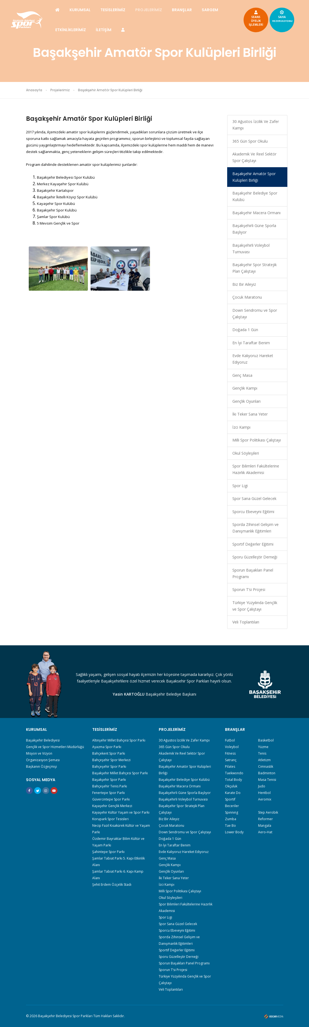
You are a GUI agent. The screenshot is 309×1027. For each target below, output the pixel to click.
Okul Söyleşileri (245, 453)
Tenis (262, 753)
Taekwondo (234, 773)
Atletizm (264, 760)
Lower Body (234, 832)
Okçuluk (231, 786)
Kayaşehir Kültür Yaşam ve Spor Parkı (120, 812)
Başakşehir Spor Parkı (109, 779)
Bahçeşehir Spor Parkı (109, 766)
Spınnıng (231, 812)
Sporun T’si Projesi (248, 589)
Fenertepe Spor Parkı (108, 792)
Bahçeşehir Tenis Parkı (109, 786)
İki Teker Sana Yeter (250, 414)
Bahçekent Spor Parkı (108, 753)
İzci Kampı (241, 427)
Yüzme (263, 746)
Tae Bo (230, 825)
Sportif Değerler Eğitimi (252, 544)
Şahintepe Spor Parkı (108, 851)
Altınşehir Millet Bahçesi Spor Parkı (118, 740)
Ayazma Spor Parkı (106, 746)
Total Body (233, 779)
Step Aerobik (268, 812)
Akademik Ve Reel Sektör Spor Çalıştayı (254, 157)
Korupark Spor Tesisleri (110, 819)
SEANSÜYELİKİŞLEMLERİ (256, 18)
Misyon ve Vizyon (39, 753)
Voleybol (232, 746)
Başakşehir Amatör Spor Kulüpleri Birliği (254, 177)
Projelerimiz (60, 90)
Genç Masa (242, 375)
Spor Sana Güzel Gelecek (254, 498)
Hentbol (264, 792)
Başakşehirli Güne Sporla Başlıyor (254, 229)
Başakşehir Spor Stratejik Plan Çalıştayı (254, 268)
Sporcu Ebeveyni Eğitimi (253, 511)
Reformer (265, 819)
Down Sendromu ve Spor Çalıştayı (254, 313)
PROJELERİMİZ (148, 10)
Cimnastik (265, 766)
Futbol (230, 740)
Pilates (230, 766)
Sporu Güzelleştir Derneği (254, 557)
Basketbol (266, 740)
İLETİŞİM (103, 30)
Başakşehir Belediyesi (43, 740)
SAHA (282, 16)
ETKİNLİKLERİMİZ (70, 30)
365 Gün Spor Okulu (250, 141)
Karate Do (233, 792)
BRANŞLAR (182, 10)
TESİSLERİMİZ (112, 10)
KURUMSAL (80, 10)
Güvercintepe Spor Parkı (111, 799)
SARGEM (210, 10)
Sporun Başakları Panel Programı (252, 573)
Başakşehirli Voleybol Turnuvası (251, 248)
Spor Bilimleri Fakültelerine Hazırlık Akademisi (255, 469)
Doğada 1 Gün (245, 329)
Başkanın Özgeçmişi (41, 766)
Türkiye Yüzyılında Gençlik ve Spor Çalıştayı (254, 606)
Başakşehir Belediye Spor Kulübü (254, 196)
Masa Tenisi (267, 779)
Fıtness (230, 753)
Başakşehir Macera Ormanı (256, 212)
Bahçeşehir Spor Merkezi (111, 760)
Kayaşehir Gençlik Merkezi (112, 806)
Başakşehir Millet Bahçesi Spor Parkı (120, 773)
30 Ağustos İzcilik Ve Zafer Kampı (255, 125)
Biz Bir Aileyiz (244, 284)
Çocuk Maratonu (247, 297)
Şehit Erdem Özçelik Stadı (111, 884)
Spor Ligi (240, 485)
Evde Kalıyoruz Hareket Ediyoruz (252, 359)
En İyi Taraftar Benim (251, 342)
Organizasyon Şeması (43, 760)
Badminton (266, 773)
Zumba (230, 819)
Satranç (230, 760)
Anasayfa (34, 90)
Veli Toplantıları (245, 622)
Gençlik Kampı (244, 388)
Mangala (264, 825)
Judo (261, 786)
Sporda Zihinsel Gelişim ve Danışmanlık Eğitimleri (255, 528)
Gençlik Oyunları (246, 401)
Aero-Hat (265, 832)
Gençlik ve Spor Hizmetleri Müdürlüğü (55, 746)
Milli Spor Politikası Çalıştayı (256, 440)
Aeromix (264, 799)
